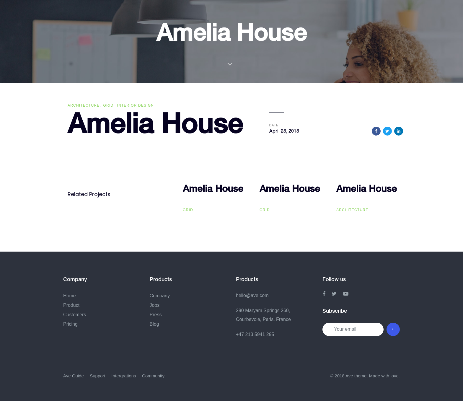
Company (160, 295)
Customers (74, 314)
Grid (108, 105)
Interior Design (135, 105)
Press (156, 314)
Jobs (155, 305)
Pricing (70, 324)
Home (69, 295)
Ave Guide (73, 375)
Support (97, 375)
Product (71, 305)
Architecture (84, 105)
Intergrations (123, 375)
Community (153, 375)
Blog (154, 324)
